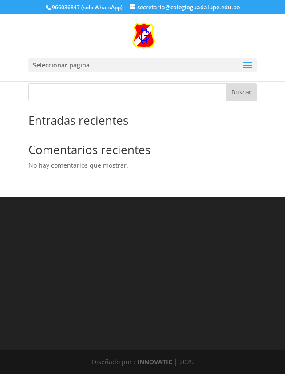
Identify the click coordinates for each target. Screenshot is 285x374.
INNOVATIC (154, 362)
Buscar (241, 92)
